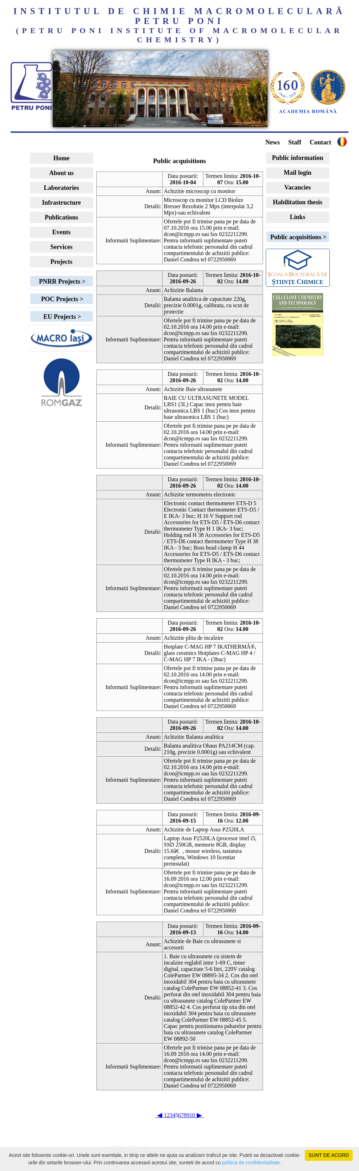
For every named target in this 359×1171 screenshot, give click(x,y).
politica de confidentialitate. (251, 1162)
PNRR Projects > (61, 281)
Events (61, 232)
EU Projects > (61, 316)
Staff (294, 142)
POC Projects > (61, 299)
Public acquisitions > (298, 237)
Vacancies (297, 187)
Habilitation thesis (297, 202)
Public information (297, 157)
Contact (320, 142)
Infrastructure (61, 202)
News (272, 142)
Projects (61, 261)
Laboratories (61, 187)
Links (297, 217)
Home (61, 158)
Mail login (297, 172)
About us (61, 172)
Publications (61, 217)
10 (192, 1115)
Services (61, 246)
